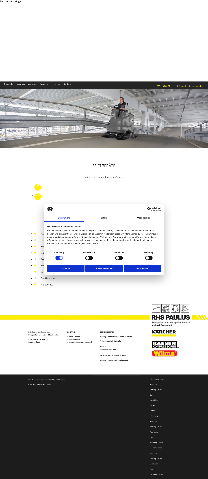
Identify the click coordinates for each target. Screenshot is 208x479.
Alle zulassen (142, 268)
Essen (152, 395)
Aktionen (32, 84)
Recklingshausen (156, 442)
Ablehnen (65, 268)
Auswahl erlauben (104, 268)
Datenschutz (60, 379)
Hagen (153, 405)
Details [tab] (104, 218)
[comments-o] (38, 195)
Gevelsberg (154, 400)
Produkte (44, 84)
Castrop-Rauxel (156, 389)
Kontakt (67, 84)
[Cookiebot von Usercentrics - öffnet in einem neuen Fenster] (149, 209)
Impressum (49, 379)
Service (56, 84)
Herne (152, 410)
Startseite (8, 84)
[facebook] (38, 185)
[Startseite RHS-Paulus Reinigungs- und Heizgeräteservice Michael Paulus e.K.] (66, 36)
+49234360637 (74, 336)
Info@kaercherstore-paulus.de (188, 86)
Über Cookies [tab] (143, 218)
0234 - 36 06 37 (162, 86)
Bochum (153, 384)
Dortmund (154, 432)
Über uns (21, 84)
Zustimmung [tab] (64, 218)
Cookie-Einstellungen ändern (39, 384)
